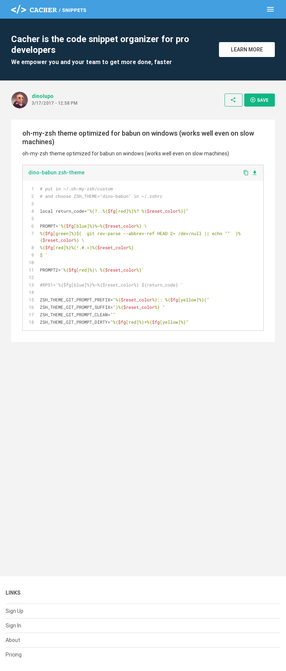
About (13, 640)
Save (259, 100)
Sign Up (14, 611)
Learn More (247, 49)
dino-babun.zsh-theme (56, 172)
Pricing (14, 654)
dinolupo (43, 96)
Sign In (13, 625)
